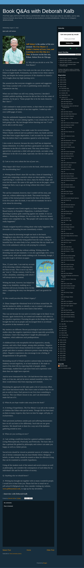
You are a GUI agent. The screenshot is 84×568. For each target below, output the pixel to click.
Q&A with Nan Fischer (66, 310)
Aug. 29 (63, 129)
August (63, 97)
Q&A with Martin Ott (66, 200)
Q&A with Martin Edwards (67, 116)
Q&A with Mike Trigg (66, 220)
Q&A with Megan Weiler (67, 297)
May (62, 328)
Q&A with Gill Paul (65, 218)
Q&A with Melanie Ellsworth (68, 180)
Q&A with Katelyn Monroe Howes (69, 235)
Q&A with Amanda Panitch (67, 269)
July (62, 324)
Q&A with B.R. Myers (66, 165)
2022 (61, 86)
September (64, 95)
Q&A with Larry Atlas (66, 158)
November (64, 90)
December (64, 88)
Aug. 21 (63, 196)
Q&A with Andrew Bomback (68, 260)
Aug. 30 (63, 120)
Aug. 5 (62, 308)
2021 (61, 340)
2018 (61, 346)
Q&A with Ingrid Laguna (67, 305)
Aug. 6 (62, 299)
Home (29, 550)
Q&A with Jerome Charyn (67, 176)
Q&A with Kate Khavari (67, 191)
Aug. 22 (63, 189)
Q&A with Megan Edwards (67, 227)
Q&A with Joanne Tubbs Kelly (68, 279)
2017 (61, 349)
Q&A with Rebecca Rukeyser (68, 240)
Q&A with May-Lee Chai (67, 99)
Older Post (50, 550)
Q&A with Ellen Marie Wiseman (69, 114)
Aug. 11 (63, 262)
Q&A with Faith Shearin (67, 103)
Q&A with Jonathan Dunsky (68, 147)
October (63, 93)
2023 (61, 84)
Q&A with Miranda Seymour (68, 204)
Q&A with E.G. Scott (66, 242)
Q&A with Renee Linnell (67, 211)
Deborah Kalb (63, 366)
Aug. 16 (63, 222)
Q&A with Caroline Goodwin (68, 285)
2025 (61, 80)
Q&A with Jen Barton (66, 229)
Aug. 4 (62, 319)
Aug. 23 (63, 182)
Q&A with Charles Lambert (67, 312)
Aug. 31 (63, 109)
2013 (61, 357)
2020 (61, 342)
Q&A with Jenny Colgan (67, 292)
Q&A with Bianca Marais (67, 153)
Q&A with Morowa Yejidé (67, 249)
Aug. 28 (63, 134)
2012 (61, 360)
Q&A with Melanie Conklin (67, 125)
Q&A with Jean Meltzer (67, 273)
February (63, 335)
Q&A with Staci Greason (67, 321)
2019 (61, 344)
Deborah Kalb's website (65, 60)
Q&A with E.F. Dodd (66, 145)
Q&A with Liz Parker (66, 167)
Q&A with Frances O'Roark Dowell (69, 122)
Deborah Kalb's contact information (68, 58)
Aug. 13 (63, 244)
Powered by (69, 48)
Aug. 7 (62, 294)
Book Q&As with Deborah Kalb (38, 11)
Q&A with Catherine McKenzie (68, 162)
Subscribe (69, 43)
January (63, 337)
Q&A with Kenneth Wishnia (68, 316)
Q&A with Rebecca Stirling (67, 314)
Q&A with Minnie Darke (67, 184)
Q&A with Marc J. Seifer (67, 118)
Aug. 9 (62, 281)
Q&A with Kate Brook (66, 246)
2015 (61, 353)
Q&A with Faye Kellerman (67, 173)
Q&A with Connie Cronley (67, 264)
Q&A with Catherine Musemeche (69, 178)
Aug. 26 (63, 149)
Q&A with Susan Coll (66, 224)
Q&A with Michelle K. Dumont (68, 140)
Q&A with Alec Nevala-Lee (67, 131)
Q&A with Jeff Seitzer (66, 213)
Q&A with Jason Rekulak (67, 257)
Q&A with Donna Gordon (67, 207)
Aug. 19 (63, 202)
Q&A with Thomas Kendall (67, 288)
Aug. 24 (63, 171)
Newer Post (7, 550)
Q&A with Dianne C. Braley (68, 169)
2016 (61, 351)
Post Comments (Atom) (15, 553)
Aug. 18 (63, 209)
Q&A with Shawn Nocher (67, 233)
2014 (61, 355)
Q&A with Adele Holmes (67, 266)
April (62, 330)
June (62, 326)
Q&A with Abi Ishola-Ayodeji (68, 255)
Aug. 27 (63, 138)
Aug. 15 (63, 231)
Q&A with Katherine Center (68, 136)
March (63, 333)
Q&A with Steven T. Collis (67, 251)
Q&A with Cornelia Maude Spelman (70, 198)
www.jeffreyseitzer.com (11, 489)
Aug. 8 (62, 290)
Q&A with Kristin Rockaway (68, 151)
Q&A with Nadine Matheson (68, 187)
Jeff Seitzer (30, 44)
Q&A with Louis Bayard (67, 301)
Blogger (45, 563)
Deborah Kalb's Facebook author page (69, 62)
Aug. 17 (63, 215)
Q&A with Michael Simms (67, 156)
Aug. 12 (63, 253)
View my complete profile (64, 368)
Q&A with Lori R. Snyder (67, 193)
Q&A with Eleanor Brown (67, 142)
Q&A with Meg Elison (66, 101)
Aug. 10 (63, 271)
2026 (61, 77)
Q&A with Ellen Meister (67, 111)
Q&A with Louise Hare (66, 283)
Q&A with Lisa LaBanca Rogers (69, 303)
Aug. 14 (63, 238)
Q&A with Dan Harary (66, 127)
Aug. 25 (63, 160)
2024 (61, 82)
